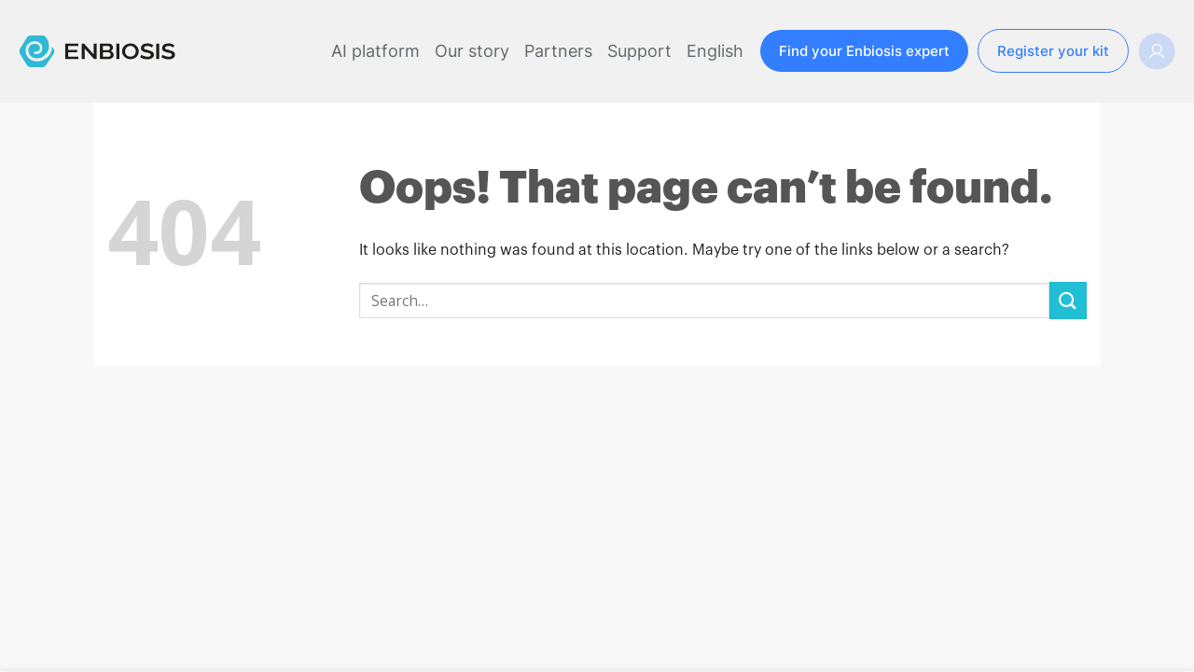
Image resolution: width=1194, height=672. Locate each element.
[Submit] (1068, 300)
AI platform (375, 51)
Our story (472, 51)
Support (639, 51)
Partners (558, 51)
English (715, 51)
